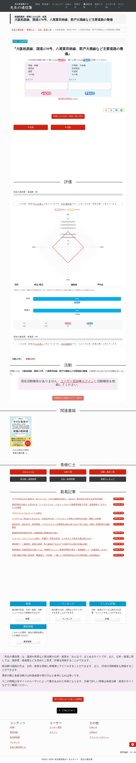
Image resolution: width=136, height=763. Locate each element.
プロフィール (28, 472)
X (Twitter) (67, 710)
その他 (31, 74)
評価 (31, 127)
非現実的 (76, 68)
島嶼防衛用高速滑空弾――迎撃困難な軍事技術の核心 (35, 533)
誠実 (30, 71)
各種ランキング (108, 479)
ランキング (70, 619)
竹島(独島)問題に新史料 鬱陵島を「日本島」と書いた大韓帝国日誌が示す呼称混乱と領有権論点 (56, 555)
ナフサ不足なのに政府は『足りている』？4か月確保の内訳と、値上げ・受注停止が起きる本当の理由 (57, 499)
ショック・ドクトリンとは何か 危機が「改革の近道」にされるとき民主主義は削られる (52, 539)
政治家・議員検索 (28, 479)
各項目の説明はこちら (68, 99)
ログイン (121, 5)
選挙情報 (87, 5)
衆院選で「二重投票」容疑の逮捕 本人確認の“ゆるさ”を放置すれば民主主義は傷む (50, 544)
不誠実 (75, 71)
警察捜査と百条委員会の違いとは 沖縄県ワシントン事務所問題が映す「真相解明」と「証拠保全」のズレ (59, 550)
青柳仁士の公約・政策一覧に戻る (68, 116)
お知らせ (68, 5)
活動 (68, 127)
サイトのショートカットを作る (68, 699)
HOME (37, 4)
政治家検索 (15, 737)
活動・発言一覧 (108, 472)
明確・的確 (33, 65)
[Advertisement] (68, 155)
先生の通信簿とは (18, 747)
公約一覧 (68, 472)
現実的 (31, 68)
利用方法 (77, 5)
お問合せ (93, 732)
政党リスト (99, 5)
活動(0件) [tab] (17, 359)
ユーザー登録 (111, 5)
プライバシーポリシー (99, 737)
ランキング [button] (57, 4)
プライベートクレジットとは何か (27, 513)
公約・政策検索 (68, 479)
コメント (29, 79)
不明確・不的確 (79, 65)
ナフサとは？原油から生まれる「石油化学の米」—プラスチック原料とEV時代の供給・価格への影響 (56, 519)
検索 (32, 619)
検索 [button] (45, 4)
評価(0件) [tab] (30, 359)
